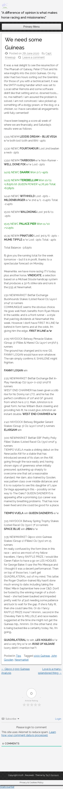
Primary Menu (31, 26)
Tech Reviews (52, 775)
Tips (18, 655)
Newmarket (22, 659)
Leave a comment (33, 57)
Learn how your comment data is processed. (28, 734)
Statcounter (7, 787)
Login (57, 718)
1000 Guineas (42, 655)
